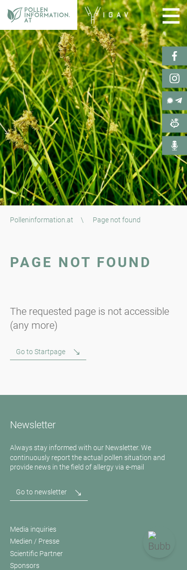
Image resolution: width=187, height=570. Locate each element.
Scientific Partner (36, 554)
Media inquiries (33, 529)
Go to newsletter (41, 492)
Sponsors (24, 566)
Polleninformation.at (41, 220)
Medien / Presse (34, 541)
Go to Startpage (40, 352)
